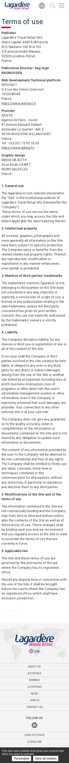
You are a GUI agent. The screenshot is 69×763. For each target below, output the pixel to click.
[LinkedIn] (34, 725)
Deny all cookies (45, 758)
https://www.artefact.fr (18, 103)
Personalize (21, 758)
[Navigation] (61, 6)
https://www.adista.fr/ (18, 148)
